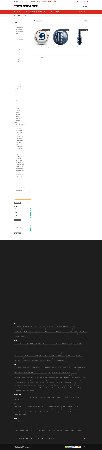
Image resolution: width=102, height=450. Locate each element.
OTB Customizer (30, 428)
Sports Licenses (18, 367)
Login (78, 1)
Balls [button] (35, 11)
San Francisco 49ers (20, 80)
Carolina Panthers (19, 35)
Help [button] (78, 11)
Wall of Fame (66, 430)
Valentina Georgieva (31, 390)
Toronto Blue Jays (19, 180)
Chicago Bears (18, 37)
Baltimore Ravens (19, 31)
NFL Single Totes (42, 397)
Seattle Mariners (19, 172)
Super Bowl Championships (33, 367)
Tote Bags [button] (64, 11)
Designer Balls (22, 380)
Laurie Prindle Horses (43, 382)
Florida (17, 98)
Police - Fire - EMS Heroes (20, 375)
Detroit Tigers (18, 144)
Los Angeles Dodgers (20, 152)
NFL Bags (16, 397)
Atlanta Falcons (19, 29)
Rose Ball (57, 375)
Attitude (28, 377)
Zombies (81, 375)
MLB (19, 15)
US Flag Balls (41, 375)
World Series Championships (79, 367)
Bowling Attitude (18, 414)
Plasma (62, 375)
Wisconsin (18, 120)
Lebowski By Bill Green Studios (35, 385)
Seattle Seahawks (19, 82)
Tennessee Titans (19, 86)
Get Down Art (57, 385)
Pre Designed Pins (33, 409)
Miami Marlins (18, 154)
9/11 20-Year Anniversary (20, 377)
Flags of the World (49, 375)
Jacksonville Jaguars (20, 55)
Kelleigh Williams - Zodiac (48, 385)
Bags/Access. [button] (41, 11)
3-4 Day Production (23, 229)
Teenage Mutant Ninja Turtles (29, 372)
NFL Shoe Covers (72, 397)
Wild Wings (28, 380)
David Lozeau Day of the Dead (64, 380)
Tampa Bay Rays (19, 176)
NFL (16, 25)
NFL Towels (64, 397)
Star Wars (45, 409)
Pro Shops (23, 428)
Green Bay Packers (19, 49)
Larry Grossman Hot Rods (33, 382)
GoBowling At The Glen (67, 406)
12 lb (23, 212)
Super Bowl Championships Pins (34, 406)
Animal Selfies (66, 377)
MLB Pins (44, 406)
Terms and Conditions (50, 428)
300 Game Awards (43, 377)
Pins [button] (48, 11)
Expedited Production (61, 428)
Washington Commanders (21, 88)
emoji (49, 372)
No (23, 225)
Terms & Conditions (18, 433)
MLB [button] (31, 11)
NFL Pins (24, 406)
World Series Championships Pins (54, 406)
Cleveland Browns (19, 41)
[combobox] (39, 21)
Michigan (17, 108)
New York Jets (18, 74)
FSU (16, 100)
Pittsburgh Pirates (19, 166)
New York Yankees (19, 162)
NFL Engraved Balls (62, 367)
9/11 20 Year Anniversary (70, 411)
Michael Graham (30, 387)
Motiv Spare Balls (66, 372)
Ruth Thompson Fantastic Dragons (68, 382)
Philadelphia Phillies (20, 164)
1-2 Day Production (23, 227)
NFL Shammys (80, 397)
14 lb (23, 214)
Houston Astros (19, 146)
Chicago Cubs (18, 134)
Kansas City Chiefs (19, 57)
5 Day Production (23, 230)
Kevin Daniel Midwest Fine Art (68, 385)
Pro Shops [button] (84, 11)
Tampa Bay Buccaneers (20, 84)
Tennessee (18, 118)
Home (15, 15)
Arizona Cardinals (19, 27)
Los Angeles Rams (19, 62)
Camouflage (68, 375)
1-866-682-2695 (19, 438)
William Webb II (39, 387)
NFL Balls (24, 367)
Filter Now (17, 202)
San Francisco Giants (20, 170)
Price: (23, 202)
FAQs (36, 428)
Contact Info (79, 430)
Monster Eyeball (59, 377)
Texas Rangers (18, 178)
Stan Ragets (64, 387)
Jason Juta (78, 387)
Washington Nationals (20, 182)
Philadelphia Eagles (19, 76)
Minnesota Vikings (19, 66)
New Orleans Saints (19, 70)
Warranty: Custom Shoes (19, 430)
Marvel (50, 409)
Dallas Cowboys (19, 43)
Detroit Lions (18, 47)
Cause (16, 380)
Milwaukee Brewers (19, 156)
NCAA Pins (76, 406)
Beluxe (24, 390)
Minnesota (18, 110)
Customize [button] (19, 11)
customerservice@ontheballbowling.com (40, 438)
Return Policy (26, 433)
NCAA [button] (27, 11)
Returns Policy (42, 428)
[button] (14, 12)
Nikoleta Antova (18, 390)
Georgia (17, 102)
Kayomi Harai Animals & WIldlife (21, 385)
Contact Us (73, 430)
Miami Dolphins (46, 331)
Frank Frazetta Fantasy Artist (77, 380)
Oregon (17, 116)
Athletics (17, 126)
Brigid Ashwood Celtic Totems (51, 380)
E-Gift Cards (17, 428)
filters (22, 187)
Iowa (17, 104)
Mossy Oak (74, 372)
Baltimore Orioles (19, 130)
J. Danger (77, 385)
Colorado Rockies (19, 142)
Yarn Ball (85, 377)
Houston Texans (19, 51)
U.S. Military (35, 375)
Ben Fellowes (71, 387)
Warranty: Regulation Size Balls (79, 428)
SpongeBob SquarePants (41, 372)
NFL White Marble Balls (45, 367)
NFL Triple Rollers (23, 397)
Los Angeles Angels (19, 150)
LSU (16, 106)
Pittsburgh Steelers (19, 78)
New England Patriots (20, 68)
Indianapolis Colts (19, 53)
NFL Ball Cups (17, 399)
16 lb (23, 217)
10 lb (23, 210)
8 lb (23, 208)
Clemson (17, 96)
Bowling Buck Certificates (57, 430)
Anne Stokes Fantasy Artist (38, 380)
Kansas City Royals (19, 148)
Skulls (36, 377)
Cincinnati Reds (19, 138)
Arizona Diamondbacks (20, 124)
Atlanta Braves (18, 128)
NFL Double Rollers (33, 397)
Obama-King (74, 375)
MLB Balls (70, 367)
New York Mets (19, 160)
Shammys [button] (58, 11)
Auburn (17, 94)
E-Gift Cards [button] (72, 11)
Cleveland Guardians (20, 140)
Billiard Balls (51, 377)
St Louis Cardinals (19, 174)
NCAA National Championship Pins (21, 409)
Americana (28, 375)
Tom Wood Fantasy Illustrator (20, 382)
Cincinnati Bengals (19, 39)
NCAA (16, 90)
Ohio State (18, 114)
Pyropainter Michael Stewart (20, 387)
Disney (40, 409)
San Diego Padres (19, 168)
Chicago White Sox (19, 136)
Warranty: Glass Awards (30, 430)
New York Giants (19, 72)
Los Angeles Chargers (20, 61)
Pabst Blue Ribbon (18, 372)
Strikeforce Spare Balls (56, 372)
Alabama (17, 92)
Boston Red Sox (19, 132)
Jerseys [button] (52, 11)
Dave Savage (46, 387)
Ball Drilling (69, 428)
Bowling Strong (78, 377)
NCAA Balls (54, 367)
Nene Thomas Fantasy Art (55, 382)
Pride (32, 377)
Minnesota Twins (19, 158)
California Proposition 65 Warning (43, 430)
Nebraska (17, 112)
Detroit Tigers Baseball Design (41, 47)
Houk (52, 387)
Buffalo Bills (18, 33)
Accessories (58, 397)
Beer (72, 377)
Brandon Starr (57, 387)
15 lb (23, 215)
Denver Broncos (19, 45)
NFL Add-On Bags (50, 397)
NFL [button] (24, 11)
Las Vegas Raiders (19, 59)
